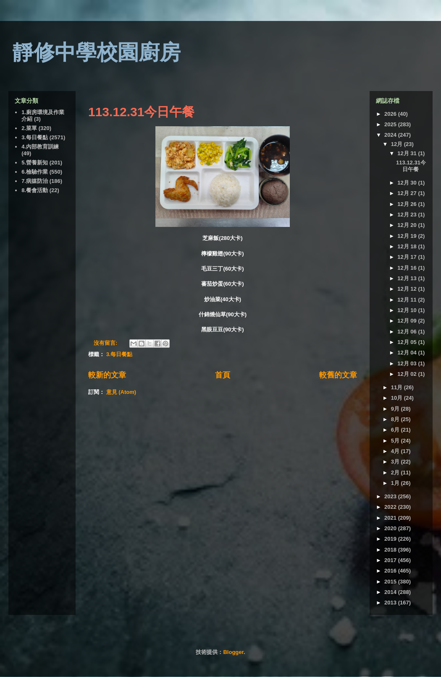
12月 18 (407, 246)
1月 (396, 483)
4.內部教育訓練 (40, 146)
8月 (396, 419)
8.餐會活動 (34, 190)
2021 (391, 518)
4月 (396, 451)
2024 (391, 135)
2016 (391, 571)
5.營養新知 (34, 162)
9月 (396, 409)
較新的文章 (107, 375)
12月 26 (407, 204)
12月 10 (407, 310)
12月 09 (407, 321)
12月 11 (407, 300)
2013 (391, 602)
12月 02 (407, 374)
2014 (391, 592)
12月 (397, 144)
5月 (396, 440)
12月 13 (407, 278)
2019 (391, 539)
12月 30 (407, 183)
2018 (391, 550)
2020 (391, 528)
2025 (391, 124)
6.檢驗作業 (34, 172)
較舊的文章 (338, 375)
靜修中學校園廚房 (97, 52)
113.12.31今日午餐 (141, 112)
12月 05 (407, 342)
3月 (396, 461)
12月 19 (407, 236)
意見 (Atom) (121, 392)
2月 (396, 472)
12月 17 (407, 257)
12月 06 (407, 331)
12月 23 (407, 214)
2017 (391, 560)
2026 (391, 114)
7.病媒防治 (34, 181)
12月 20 (407, 225)
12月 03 (407, 363)
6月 (396, 430)
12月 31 (407, 153)
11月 (397, 387)
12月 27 (407, 193)
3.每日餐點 (119, 354)
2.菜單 (29, 128)
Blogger (233, 652)
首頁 (222, 375)
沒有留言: (106, 343)
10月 (397, 398)
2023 (391, 496)
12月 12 (407, 289)
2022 (391, 507)
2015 (391, 581)
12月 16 (407, 268)
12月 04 (407, 352)
